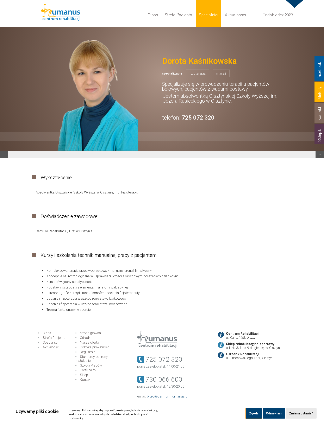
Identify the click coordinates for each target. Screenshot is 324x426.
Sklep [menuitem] (84, 375)
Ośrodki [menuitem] (85, 338)
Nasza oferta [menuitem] (89, 342)
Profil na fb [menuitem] (88, 370)
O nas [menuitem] (153, 15)
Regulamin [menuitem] (87, 352)
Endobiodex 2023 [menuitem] (278, 15)
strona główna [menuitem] (90, 333)
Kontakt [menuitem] (85, 380)
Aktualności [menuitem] (235, 15)
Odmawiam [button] (274, 413)
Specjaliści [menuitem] (208, 15)
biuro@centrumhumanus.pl (167, 396)
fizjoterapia (197, 73)
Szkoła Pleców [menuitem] (91, 365)
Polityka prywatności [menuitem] (95, 347)
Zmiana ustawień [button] (301, 413)
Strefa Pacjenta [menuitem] (178, 15)
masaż (221, 73)
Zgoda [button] (253, 413)
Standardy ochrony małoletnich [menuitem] (91, 359)
